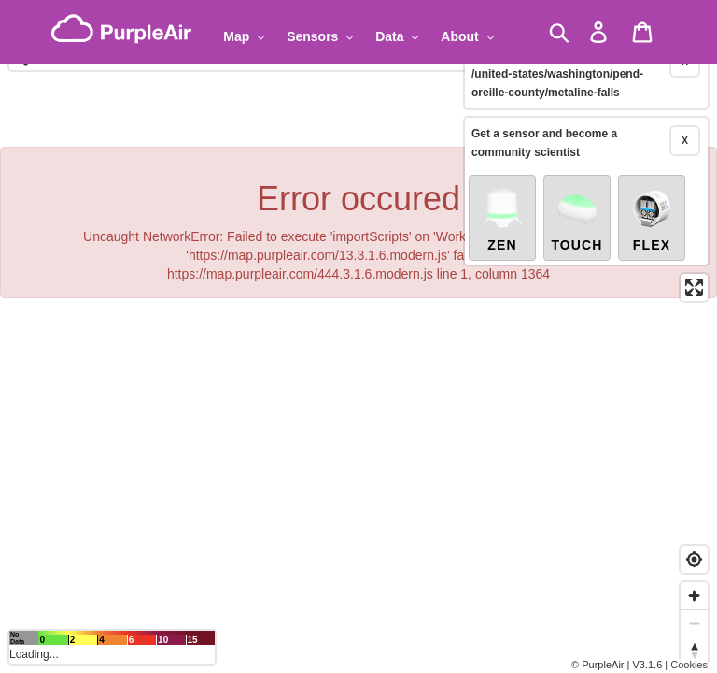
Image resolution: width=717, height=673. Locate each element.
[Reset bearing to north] (694, 650)
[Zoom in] (694, 595)
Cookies (689, 664)
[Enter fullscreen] (694, 257)
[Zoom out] (694, 623)
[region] (358, 336)
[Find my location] (694, 559)
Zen (502, 188)
